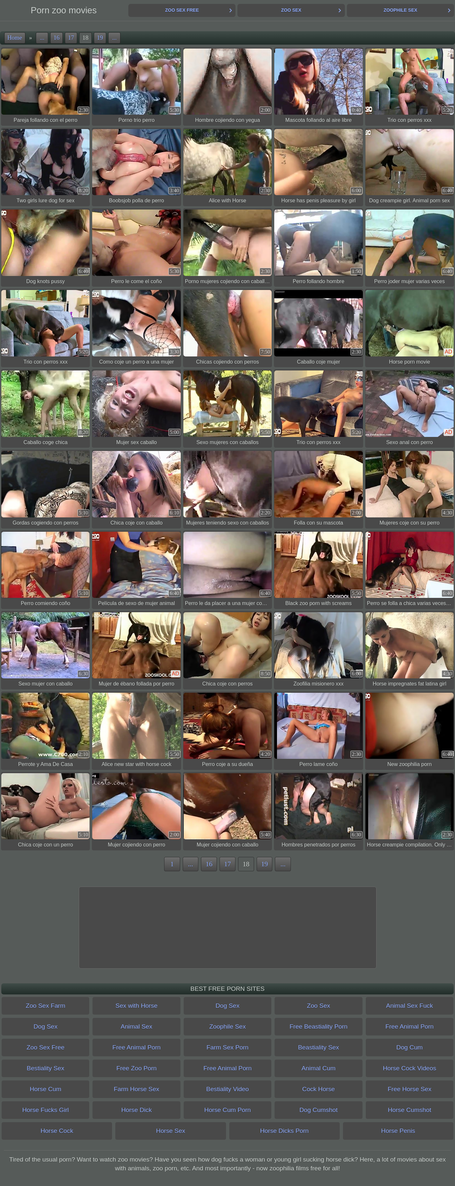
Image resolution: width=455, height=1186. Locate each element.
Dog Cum (409, 1047)
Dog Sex (228, 1005)
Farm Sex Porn (227, 1047)
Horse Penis (398, 1130)
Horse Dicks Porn (284, 1130)
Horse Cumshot (409, 1109)
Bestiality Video (227, 1089)
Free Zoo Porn (136, 1068)
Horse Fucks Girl (45, 1109)
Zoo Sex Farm (45, 1005)
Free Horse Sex (409, 1089)
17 (71, 38)
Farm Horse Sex (136, 1089)
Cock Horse (318, 1089)
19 (100, 38)
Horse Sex (170, 1130)
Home (14, 38)
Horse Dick (136, 1109)
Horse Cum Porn (227, 1109)
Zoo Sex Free (182, 10)
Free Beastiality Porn (319, 1026)
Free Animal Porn (409, 1026)
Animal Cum (319, 1068)
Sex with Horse (137, 1005)
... (42, 38)
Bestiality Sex (45, 1068)
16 (56, 38)
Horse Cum (45, 1089)
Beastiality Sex (318, 1047)
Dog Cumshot (318, 1109)
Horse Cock (57, 1130)
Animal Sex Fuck (409, 1005)
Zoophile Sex (400, 10)
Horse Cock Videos (409, 1068)
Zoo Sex (291, 10)
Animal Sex (136, 1026)
